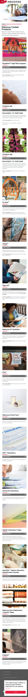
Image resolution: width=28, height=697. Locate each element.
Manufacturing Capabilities (10, 677)
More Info (7, 688)
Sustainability (6, 674)
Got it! (15, 692)
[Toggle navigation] (2, 2)
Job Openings (6, 671)
